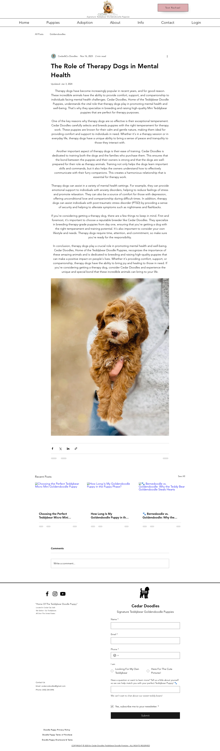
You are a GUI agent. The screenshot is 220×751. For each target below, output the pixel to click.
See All (181, 476)
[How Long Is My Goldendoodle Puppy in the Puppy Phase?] (110, 495)
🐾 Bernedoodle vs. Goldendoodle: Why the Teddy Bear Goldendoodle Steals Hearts (160, 515)
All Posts (39, 34)
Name (114, 619)
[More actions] (167, 56)
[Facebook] (47, 594)
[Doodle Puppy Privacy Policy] (57, 729)
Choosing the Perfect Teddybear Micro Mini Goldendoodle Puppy (53, 515)
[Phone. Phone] (148, 655)
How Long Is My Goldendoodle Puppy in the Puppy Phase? (109, 515)
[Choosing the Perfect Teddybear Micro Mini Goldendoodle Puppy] (58, 495)
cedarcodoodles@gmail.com (53, 686)
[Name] (144, 625)
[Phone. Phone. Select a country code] (116, 655)
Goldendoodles (57, 34)
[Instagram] (55, 594)
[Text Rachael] (173, 7)
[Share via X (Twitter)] (60, 448)
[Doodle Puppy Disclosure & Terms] (57, 739)
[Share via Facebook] (52, 448)
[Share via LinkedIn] (68, 448)
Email (114, 634)
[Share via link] (75, 448)
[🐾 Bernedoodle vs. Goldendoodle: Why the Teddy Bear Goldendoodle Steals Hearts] (162, 495)
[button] (53, 22)
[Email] (144, 640)
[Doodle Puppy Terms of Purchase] (57, 734)
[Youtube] (63, 594)
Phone (115, 649)
